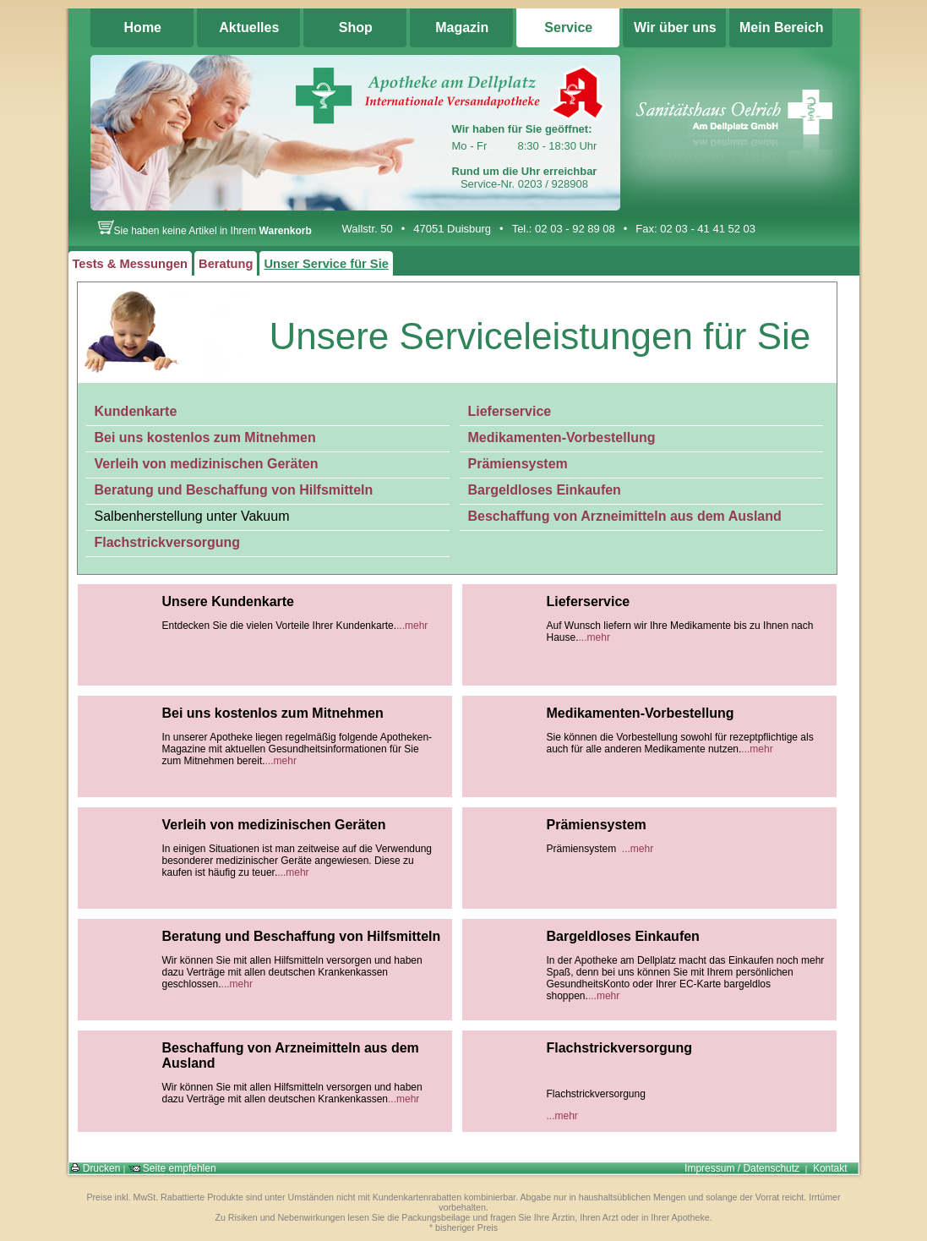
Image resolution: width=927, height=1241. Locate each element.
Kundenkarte (136, 411)
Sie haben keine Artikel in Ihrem (204, 231)
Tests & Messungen (130, 264)
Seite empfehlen (172, 1168)
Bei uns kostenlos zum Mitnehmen (205, 437)
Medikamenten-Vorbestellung (562, 437)
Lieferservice (510, 411)
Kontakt (830, 1168)
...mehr (412, 625)
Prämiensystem (518, 463)
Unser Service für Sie (326, 264)
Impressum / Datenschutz (741, 1168)
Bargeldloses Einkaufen (544, 490)
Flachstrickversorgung (168, 542)
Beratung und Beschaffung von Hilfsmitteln (234, 490)
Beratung (226, 264)
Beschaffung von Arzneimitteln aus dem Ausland (625, 516)
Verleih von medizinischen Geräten (207, 463)
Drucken (95, 1168)
